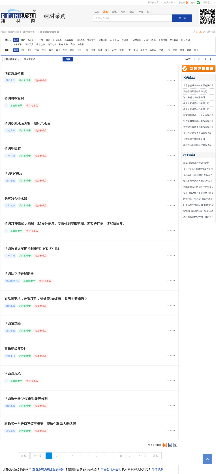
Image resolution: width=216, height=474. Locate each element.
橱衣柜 (81, 44)
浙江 (182, 50)
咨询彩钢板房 (14, 98)
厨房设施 (185, 40)
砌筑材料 (137, 40)
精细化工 (32, 40)
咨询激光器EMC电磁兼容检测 (26, 399)
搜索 (183, 18)
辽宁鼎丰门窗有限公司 (194, 139)
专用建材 (174, 40)
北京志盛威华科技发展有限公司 (198, 85)
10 (121, 455)
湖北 (196, 50)
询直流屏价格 (14, 73)
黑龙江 (143, 50)
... (130, 455)
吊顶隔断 (57, 40)
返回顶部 (207, 459)
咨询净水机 (12, 374)
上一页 (197, 59)
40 (175, 445)
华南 (65, 50)
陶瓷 (23, 40)
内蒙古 (153, 50)
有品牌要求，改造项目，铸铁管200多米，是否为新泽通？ (45, 299)
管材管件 (91, 40)
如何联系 (157, 469)
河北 (107, 50)
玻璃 (153, 40)
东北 (30, 50)
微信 (193, 2)
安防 (72, 44)
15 (165, 445)
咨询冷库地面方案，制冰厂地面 (27, 123)
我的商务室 (153, 2)
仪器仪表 (40, 44)
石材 (146, 40)
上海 (86, 50)
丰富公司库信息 (111, 469)
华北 (23, 50)
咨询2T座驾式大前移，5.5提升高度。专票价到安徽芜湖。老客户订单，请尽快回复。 (65, 223)
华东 (37, 50)
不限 (16, 40)
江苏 (161, 50)
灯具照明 (103, 40)
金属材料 (162, 40)
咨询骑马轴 (12, 324)
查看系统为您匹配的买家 (48, 469)
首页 (24, 455)
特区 (72, 50)
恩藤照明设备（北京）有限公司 (198, 115)
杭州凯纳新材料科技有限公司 (197, 145)
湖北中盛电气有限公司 (194, 97)
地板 (48, 40)
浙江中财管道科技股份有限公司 (198, 121)
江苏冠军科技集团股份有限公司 (198, 127)
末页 (156, 455)
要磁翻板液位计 (15, 349)
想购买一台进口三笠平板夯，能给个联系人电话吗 (40, 424)
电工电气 (52, 44)
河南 (121, 50)
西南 (51, 50)
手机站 (182, 2)
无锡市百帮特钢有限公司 (195, 91)
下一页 (208, 59)
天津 (93, 50)
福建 (189, 50)
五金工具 (29, 44)
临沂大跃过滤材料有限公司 (196, 103)
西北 (58, 50)
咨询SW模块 (13, 174)
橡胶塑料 (18, 44)
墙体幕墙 (69, 40)
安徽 (175, 50)
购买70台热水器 (15, 198)
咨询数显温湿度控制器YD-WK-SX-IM (31, 249)
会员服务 (168, 2)
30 (170, 445)
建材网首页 (29, 32)
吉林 (135, 50)
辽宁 (128, 50)
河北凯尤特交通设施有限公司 (197, 133)
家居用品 (114, 40)
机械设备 (63, 44)
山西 (114, 50)
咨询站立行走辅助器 (19, 274)
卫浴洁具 (80, 40)
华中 (44, 50)
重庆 (100, 50)
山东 (168, 50)
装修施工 (125, 40)
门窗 (41, 40)
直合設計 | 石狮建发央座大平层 (198, 169)
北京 (79, 50)
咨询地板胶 (12, 148)
